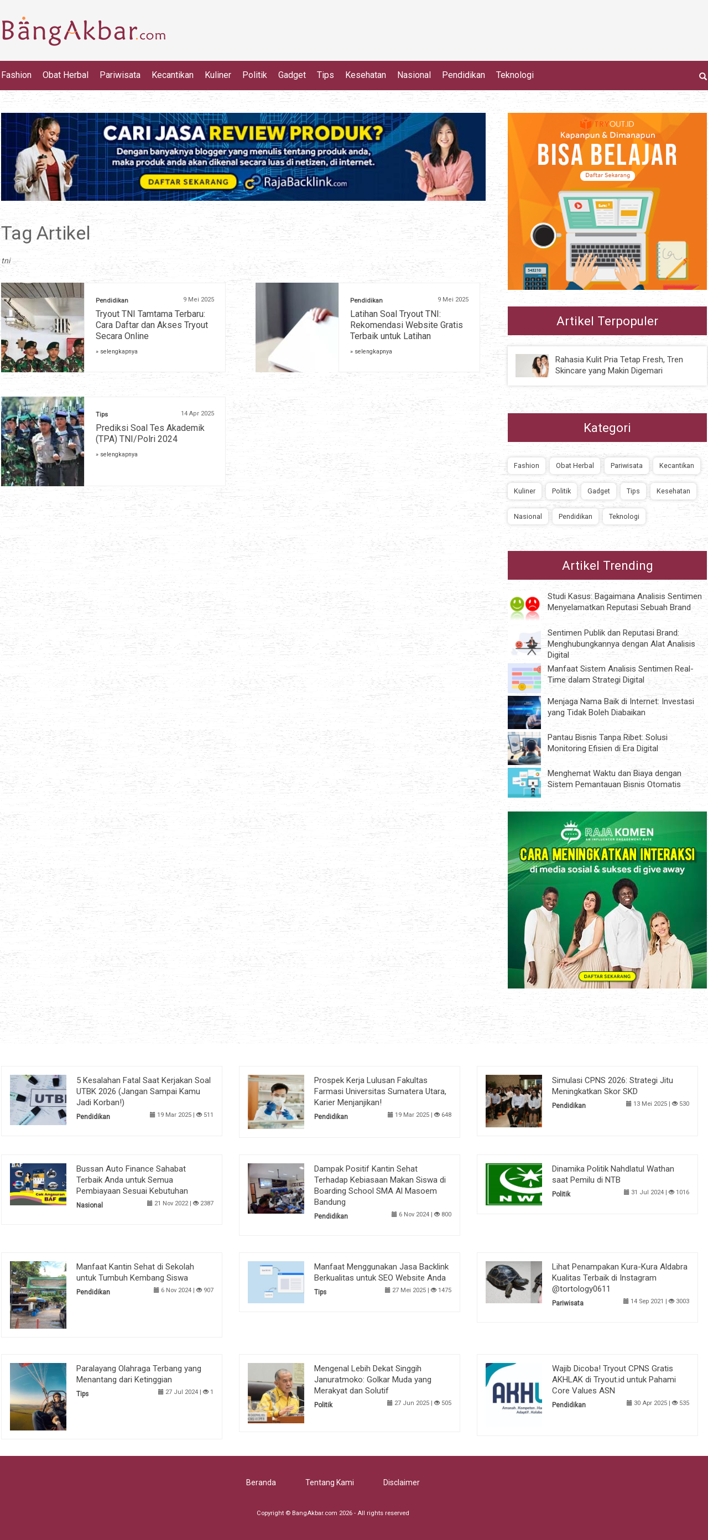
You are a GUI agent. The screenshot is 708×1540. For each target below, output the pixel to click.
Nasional (414, 75)
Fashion (16, 75)
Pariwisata (120, 75)
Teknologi (515, 75)
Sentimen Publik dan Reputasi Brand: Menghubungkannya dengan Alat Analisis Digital (621, 644)
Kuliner (218, 75)
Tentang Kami (329, 1482)
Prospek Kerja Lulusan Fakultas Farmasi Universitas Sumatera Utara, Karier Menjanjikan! (380, 1091)
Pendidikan (463, 75)
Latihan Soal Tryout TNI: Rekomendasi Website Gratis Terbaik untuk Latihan (406, 325)
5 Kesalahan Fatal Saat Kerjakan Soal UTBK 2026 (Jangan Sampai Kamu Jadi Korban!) (143, 1091)
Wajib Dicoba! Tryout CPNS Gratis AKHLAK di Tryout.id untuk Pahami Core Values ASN (614, 1380)
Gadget (292, 75)
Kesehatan (365, 75)
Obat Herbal (65, 75)
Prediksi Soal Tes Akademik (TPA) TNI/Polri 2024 (150, 433)
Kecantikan (173, 75)
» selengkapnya (117, 351)
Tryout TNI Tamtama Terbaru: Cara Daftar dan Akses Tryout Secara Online (152, 325)
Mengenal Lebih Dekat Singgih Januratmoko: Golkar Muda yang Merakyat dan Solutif (372, 1380)
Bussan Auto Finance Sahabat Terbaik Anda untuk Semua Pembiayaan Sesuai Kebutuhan (132, 1180)
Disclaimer (401, 1482)
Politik (254, 75)
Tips (325, 75)
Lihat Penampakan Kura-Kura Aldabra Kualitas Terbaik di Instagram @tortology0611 (620, 1278)
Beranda (261, 1482)
